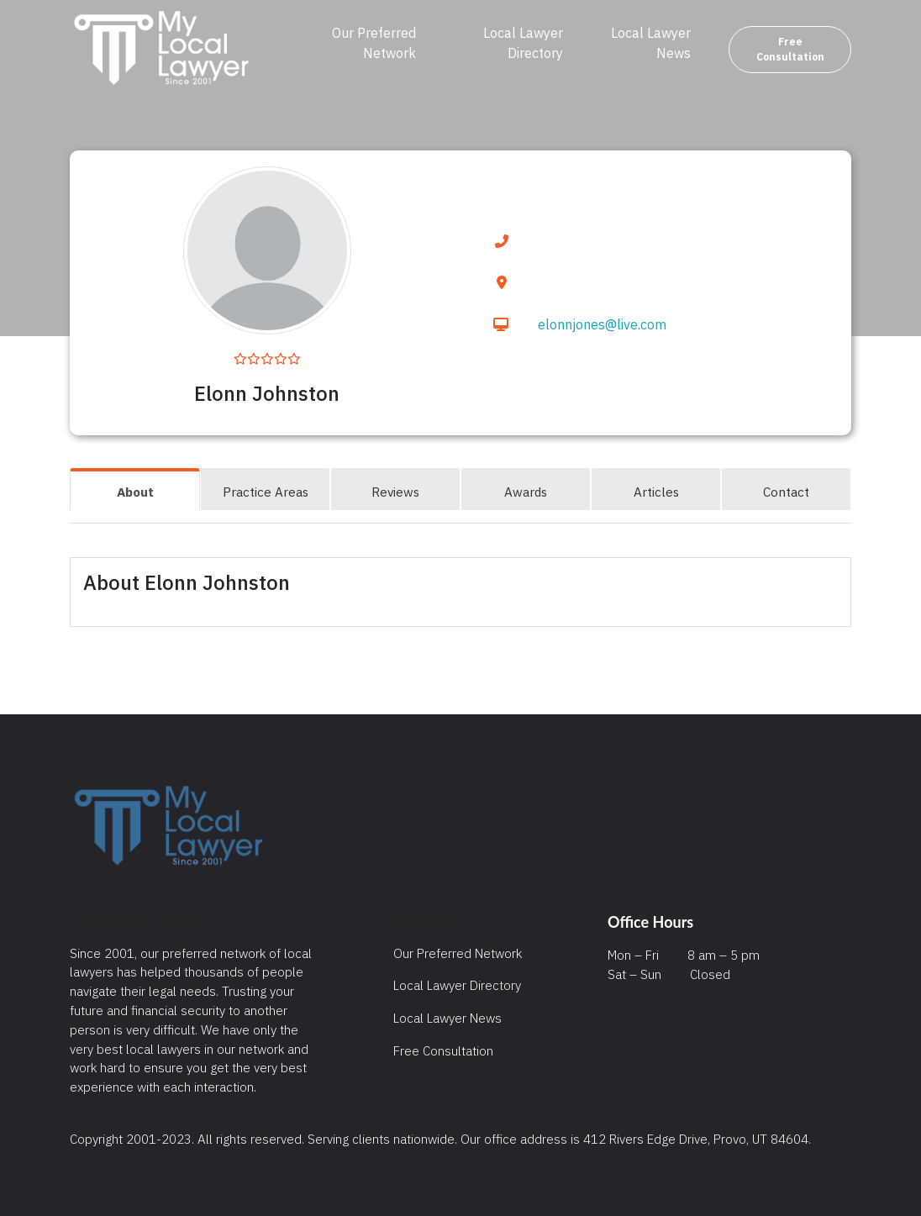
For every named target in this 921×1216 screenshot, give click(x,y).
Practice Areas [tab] (265, 491)
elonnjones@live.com (602, 324)
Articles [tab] (656, 491)
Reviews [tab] (395, 491)
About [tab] (135, 491)
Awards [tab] (525, 491)
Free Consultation (790, 49)
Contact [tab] (786, 491)
